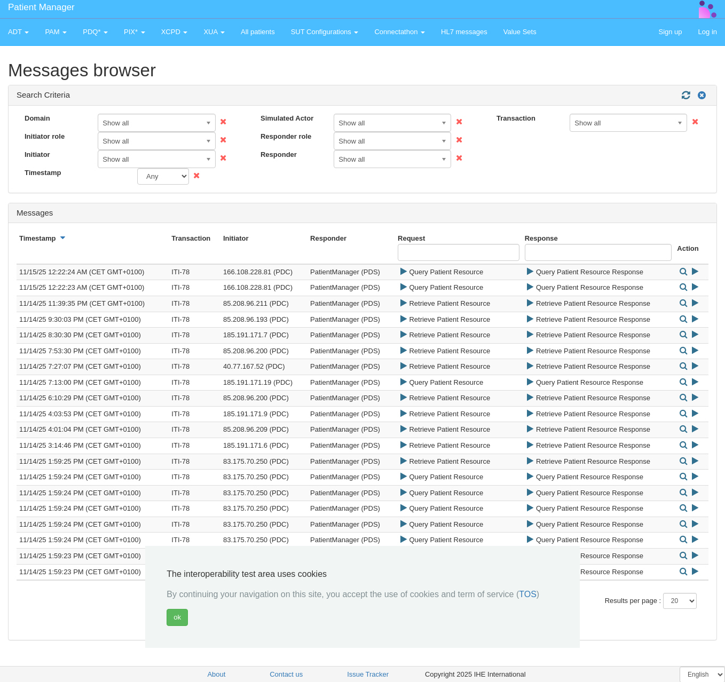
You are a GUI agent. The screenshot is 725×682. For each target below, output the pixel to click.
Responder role (286, 136)
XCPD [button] (174, 32)
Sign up (670, 32)
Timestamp (43, 173)
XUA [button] (214, 32)
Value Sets (520, 32)
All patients (258, 32)
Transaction (516, 118)
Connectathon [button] (399, 32)
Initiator (37, 154)
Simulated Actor (287, 118)
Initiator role (45, 136)
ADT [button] (18, 32)
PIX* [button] (134, 32)
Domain (37, 118)
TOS (528, 594)
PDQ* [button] (95, 32)
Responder (279, 154)
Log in (707, 32)
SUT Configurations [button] (325, 32)
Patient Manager (41, 7)
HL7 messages (464, 32)
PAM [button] (56, 32)
